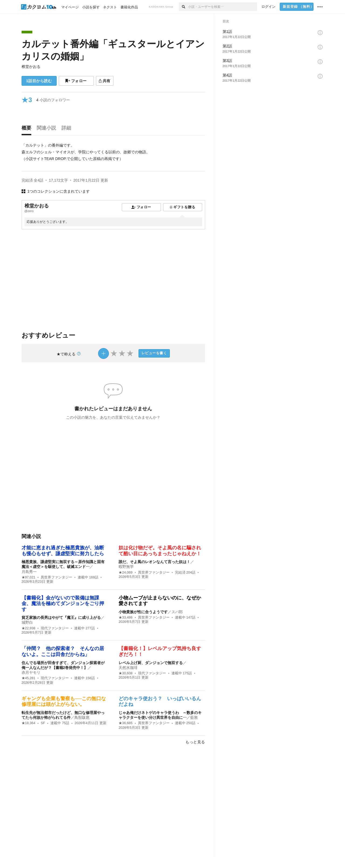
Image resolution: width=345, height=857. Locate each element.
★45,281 (29, 678)
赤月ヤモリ (31, 672)
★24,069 (126, 572)
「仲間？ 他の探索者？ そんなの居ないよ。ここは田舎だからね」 (63, 651)
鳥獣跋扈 (81, 717)
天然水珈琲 (128, 667)
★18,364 (29, 723)
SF (43, 723)
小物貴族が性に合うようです (143, 612)
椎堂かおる (31, 66)
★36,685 (126, 723)
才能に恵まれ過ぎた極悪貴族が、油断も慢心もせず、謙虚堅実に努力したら (63, 550)
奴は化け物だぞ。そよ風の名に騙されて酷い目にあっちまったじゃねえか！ (160, 550)
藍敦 (194, 717)
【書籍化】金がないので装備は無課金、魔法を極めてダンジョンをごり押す (63, 603)
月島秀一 (29, 572)
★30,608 (126, 673)
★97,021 (29, 577)
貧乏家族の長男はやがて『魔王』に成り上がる (61, 617)
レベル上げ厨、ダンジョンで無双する (151, 663)
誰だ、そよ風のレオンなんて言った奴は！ (154, 562)
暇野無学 (126, 566)
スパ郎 (177, 612)
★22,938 (29, 628)
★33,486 (126, 617)
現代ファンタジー (55, 628)
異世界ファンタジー (56, 577)
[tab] (28, 129)
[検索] (183, 6)
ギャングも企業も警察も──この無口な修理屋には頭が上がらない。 (64, 701)
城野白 (27, 622)
